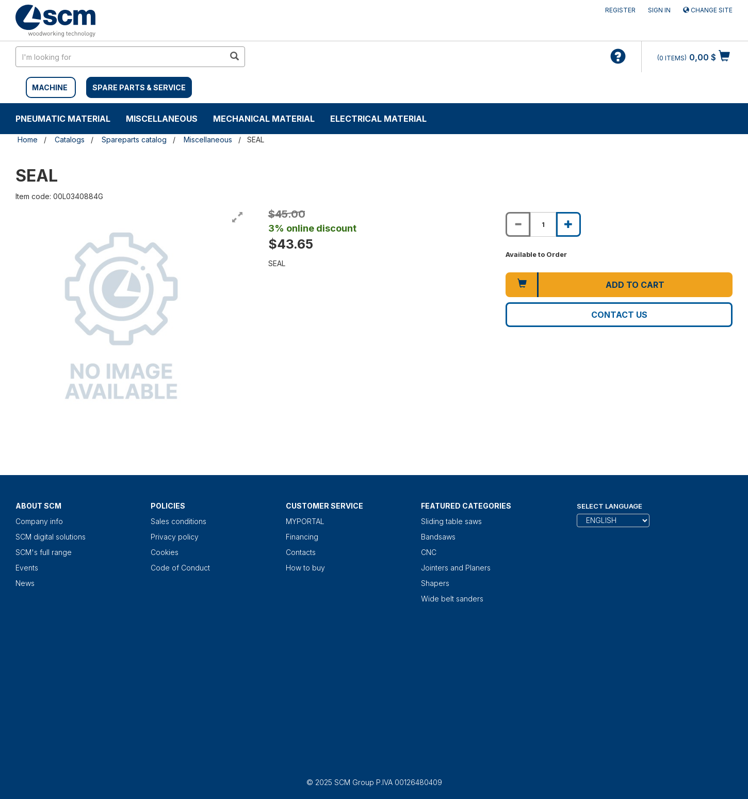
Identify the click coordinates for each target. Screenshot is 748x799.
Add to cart (635, 285)
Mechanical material (264, 118)
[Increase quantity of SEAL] (568, 224)
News (25, 583)
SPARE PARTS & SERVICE (139, 87)
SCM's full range (43, 552)
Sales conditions (178, 521)
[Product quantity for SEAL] (543, 224)
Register (620, 10)
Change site (708, 10)
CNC (428, 552)
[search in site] (120, 57)
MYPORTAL (305, 521)
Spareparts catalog (134, 139)
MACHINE (50, 87)
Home (28, 139)
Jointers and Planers (456, 567)
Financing (302, 536)
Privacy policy (175, 536)
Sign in (659, 10)
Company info (39, 521)
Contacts (301, 552)
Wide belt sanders (452, 598)
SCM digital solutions (50, 536)
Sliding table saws (451, 521)
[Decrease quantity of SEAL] (518, 224)
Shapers (435, 583)
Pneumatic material (62, 118)
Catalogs (70, 139)
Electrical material (378, 118)
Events (26, 567)
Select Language (609, 506)
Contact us (619, 314)
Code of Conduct (180, 567)
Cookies (164, 552)
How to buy (305, 567)
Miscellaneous (162, 118)
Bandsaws (438, 536)
